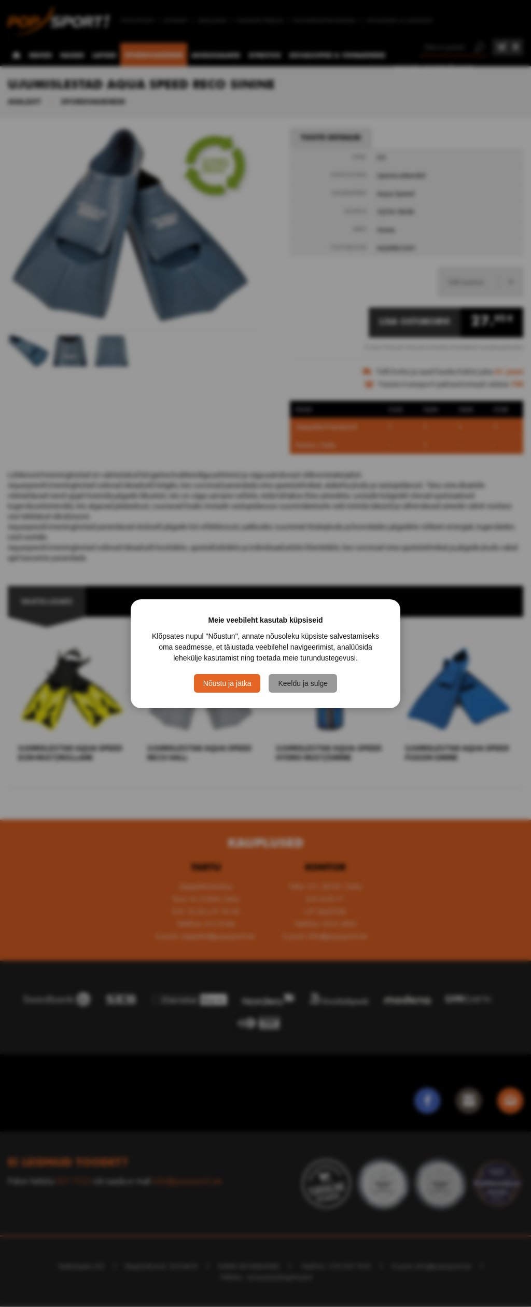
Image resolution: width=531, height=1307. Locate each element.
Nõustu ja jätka (227, 683)
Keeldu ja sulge (303, 683)
